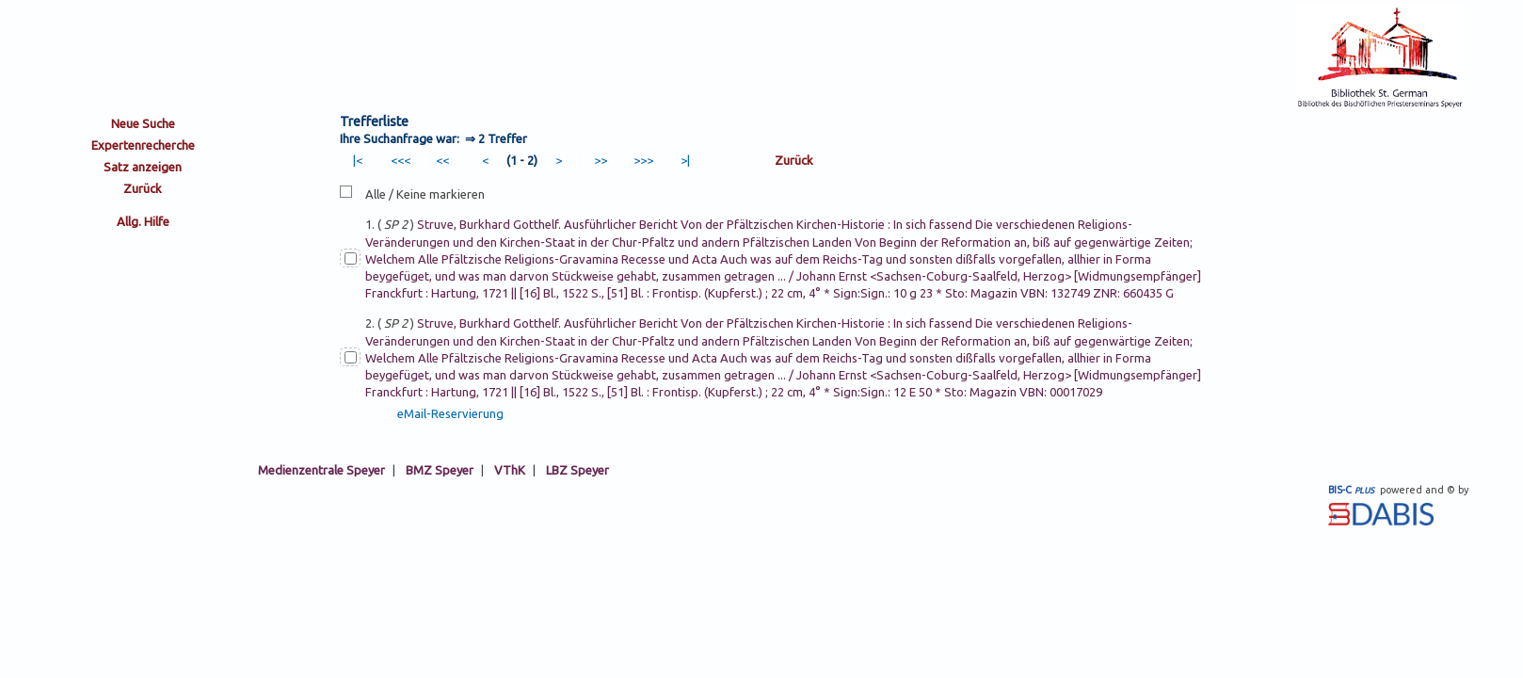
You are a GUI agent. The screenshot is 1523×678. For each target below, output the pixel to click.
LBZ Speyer (577, 469)
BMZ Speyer (439, 469)
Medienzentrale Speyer (321, 469)
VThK (509, 469)
